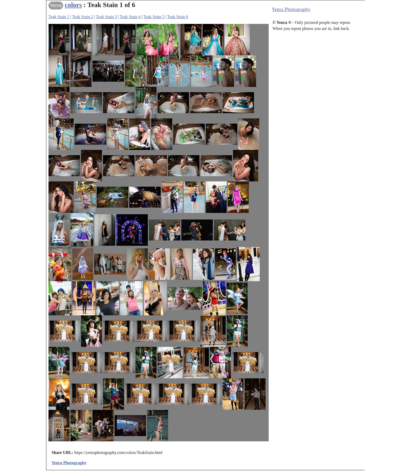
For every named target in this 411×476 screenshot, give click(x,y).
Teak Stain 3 (106, 16)
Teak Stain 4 (130, 16)
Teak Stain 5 (153, 16)
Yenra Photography (291, 9)
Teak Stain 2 (82, 16)
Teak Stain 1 (58, 16)
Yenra (56, 5)
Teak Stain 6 (177, 16)
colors (73, 5)
